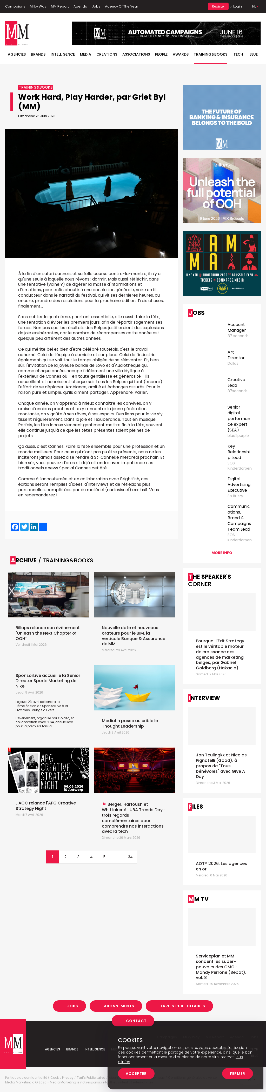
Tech (238, 54)
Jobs (96, 6)
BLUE (253, 54)
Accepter (136, 1073)
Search (195, 6)
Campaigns (15, 6)
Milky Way (38, 6)
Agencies (17, 54)
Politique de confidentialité (26, 1078)
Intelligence (63, 54)
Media (85, 54)
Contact (136, 1020)
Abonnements (119, 1006)
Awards (181, 54)
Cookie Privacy (62, 1078)
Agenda (80, 6)
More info (221, 552)
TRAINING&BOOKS (210, 54)
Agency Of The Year (121, 6)
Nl (254, 6)
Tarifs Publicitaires (182, 1006)
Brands (38, 54)
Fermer (237, 1073)
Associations (136, 54)
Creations (106, 54)
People (161, 54)
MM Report (60, 6)
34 (130, 857)
